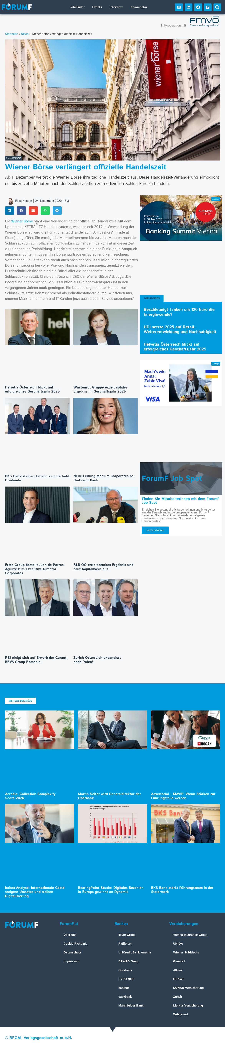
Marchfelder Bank (131, 1005)
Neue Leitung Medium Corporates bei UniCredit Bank (104, 478)
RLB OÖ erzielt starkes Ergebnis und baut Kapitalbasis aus (103, 567)
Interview (116, 7)
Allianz (178, 970)
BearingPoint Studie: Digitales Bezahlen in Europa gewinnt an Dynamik (111, 890)
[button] (217, 7)
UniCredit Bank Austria (134, 952)
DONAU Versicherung (188, 988)
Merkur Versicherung (188, 1005)
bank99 (123, 988)
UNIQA (178, 944)
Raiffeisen (125, 944)
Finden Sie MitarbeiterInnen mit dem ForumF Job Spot (180, 500)
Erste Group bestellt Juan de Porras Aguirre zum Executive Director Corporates (34, 569)
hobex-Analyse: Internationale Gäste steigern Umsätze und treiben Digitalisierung (35, 892)
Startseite (11, 34)
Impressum (71, 961)
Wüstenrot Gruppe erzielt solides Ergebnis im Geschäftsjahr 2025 (100, 389)
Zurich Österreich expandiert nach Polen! (97, 660)
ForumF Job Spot (172, 478)
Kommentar (138, 7)
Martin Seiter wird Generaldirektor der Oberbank (109, 796)
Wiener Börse (22, 221)
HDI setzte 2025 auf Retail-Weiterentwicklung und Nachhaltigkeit (180, 329)
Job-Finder (77, 7)
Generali (179, 961)
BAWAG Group (128, 961)
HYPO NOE (126, 979)
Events (97, 7)
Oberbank (125, 970)
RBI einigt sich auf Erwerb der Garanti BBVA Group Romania (36, 660)
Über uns (70, 935)
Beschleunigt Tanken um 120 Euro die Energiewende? (179, 312)
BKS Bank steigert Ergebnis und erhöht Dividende (37, 478)
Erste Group (126, 935)
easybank (125, 997)
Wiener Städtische (186, 952)
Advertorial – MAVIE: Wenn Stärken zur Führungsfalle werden (183, 796)
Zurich (177, 997)
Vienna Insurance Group (190, 935)
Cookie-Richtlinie (75, 944)
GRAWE (178, 979)
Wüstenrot (180, 1014)
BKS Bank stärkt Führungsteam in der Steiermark (182, 890)
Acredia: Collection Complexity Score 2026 (30, 796)
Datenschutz (72, 952)
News (24, 34)
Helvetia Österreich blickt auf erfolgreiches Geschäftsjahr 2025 (32, 389)
